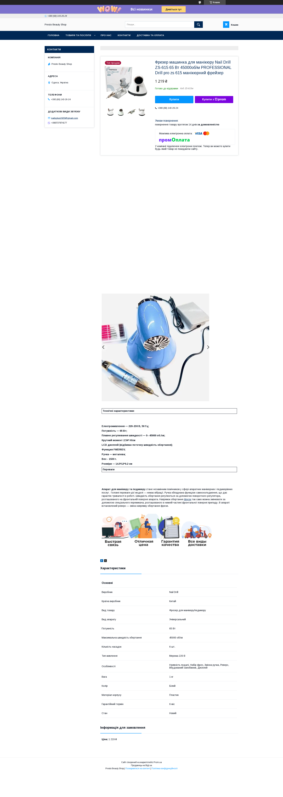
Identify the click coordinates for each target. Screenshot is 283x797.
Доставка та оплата (150, 35)
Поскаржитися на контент (137, 768)
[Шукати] (198, 24)
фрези (187, 499)
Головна (53, 35)
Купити (174, 99)
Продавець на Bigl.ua (141, 765)
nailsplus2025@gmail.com (64, 118)
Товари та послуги (78, 35)
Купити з (214, 99)
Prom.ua (158, 762)
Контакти (124, 35)
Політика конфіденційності (164, 768)
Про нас (106, 35)
